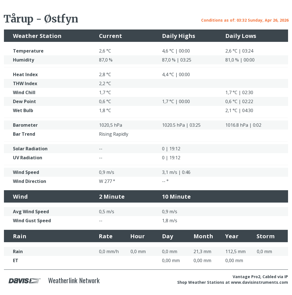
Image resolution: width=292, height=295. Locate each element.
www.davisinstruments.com (259, 282)
